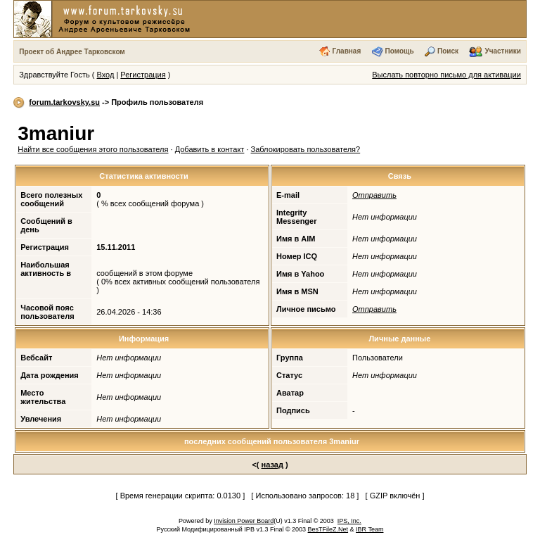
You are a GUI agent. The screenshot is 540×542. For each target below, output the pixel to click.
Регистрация (142, 74)
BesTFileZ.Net (328, 529)
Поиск (447, 51)
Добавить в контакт (210, 149)
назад (272, 464)
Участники (502, 51)
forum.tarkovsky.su (64, 102)
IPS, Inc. (349, 520)
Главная (347, 51)
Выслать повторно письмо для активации (446, 74)
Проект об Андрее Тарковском (72, 52)
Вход (105, 74)
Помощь (399, 51)
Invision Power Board (244, 520)
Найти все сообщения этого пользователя (93, 149)
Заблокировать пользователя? (306, 149)
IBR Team (369, 529)
